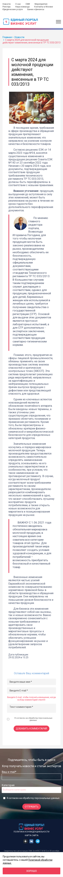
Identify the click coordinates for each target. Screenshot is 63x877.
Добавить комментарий (31, 728)
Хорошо (31, 871)
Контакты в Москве (43, 7)
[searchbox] (16, 789)
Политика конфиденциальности (31, 832)
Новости (7, 4)
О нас (18, 4)
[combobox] (31, 790)
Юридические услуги (13, 9)
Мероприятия (41, 4)
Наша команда (22, 7)
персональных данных (46, 798)
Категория (8, 785)
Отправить (31, 806)
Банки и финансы (35, 9)
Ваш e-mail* (9, 772)
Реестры (7, 7)
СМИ (28, 4)
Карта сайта (31, 835)
